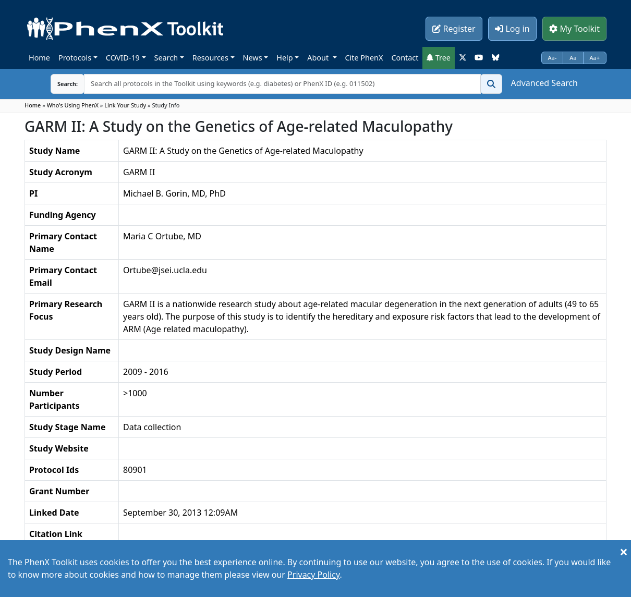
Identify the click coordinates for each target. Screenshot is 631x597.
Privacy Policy (313, 574)
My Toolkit (574, 28)
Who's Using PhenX (73, 105)
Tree (439, 58)
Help (284, 58)
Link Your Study (125, 105)
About (319, 58)
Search (166, 58)
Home (39, 58)
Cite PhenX (364, 58)
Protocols (74, 58)
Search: (59, 84)
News (252, 58)
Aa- (552, 58)
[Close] (623, 551)
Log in (512, 28)
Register (453, 28)
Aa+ (595, 58)
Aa (572, 58)
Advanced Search (544, 83)
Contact (404, 58)
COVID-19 (123, 58)
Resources (210, 58)
